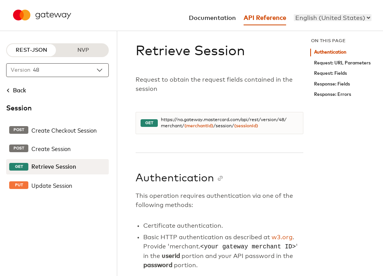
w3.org (282, 237)
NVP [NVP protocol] (83, 50)
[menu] (333, 17)
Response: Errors (332, 94)
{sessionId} (246, 126)
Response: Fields (332, 84)
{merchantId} (198, 126)
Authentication (330, 52)
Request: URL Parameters (342, 63)
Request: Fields (330, 73)
